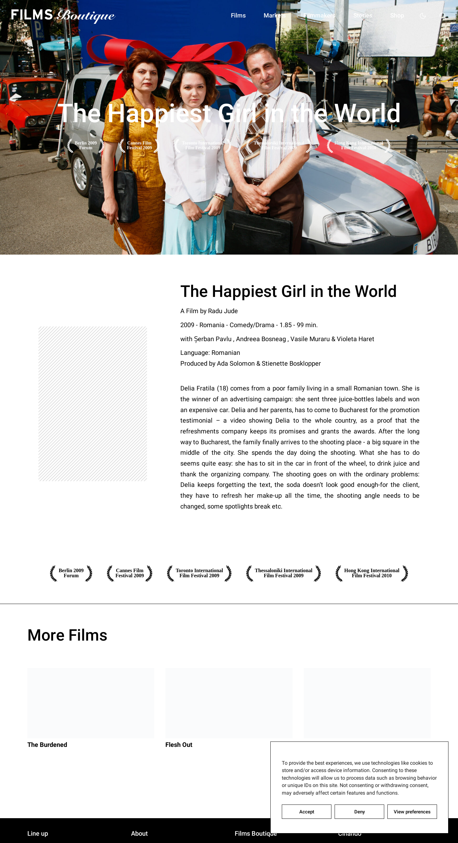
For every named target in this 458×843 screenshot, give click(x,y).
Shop (394, 16)
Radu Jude (223, 311)
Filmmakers (311, 16)
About (139, 834)
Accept (306, 812)
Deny (359, 812)
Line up (37, 834)
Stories (358, 16)
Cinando (349, 834)
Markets (264, 16)
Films (225, 16)
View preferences (412, 812)
